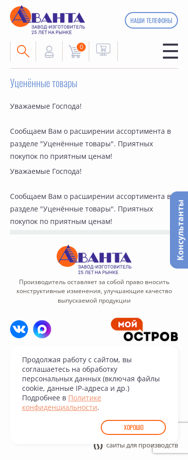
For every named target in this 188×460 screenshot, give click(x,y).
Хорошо (133, 427)
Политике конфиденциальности (61, 402)
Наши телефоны (151, 20)
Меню (170, 51)
